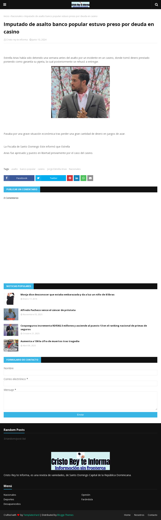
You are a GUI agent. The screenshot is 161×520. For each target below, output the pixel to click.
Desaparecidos (12, 504)
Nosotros (139, 515)
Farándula (87, 499)
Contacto (152, 515)
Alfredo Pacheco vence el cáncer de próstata (48, 310)
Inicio (6, 16)
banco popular (28, 169)
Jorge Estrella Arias (57, 169)
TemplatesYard (31, 515)
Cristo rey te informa (17, 39)
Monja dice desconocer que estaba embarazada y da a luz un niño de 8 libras (67, 294)
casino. (41, 169)
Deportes (9, 499)
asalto (14, 169)
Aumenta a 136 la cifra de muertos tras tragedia (50, 341)
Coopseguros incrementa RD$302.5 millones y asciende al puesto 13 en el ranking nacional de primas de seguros (84, 327)
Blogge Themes (65, 515)
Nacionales (17, 16)
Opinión (85, 494)
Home (127, 515)
